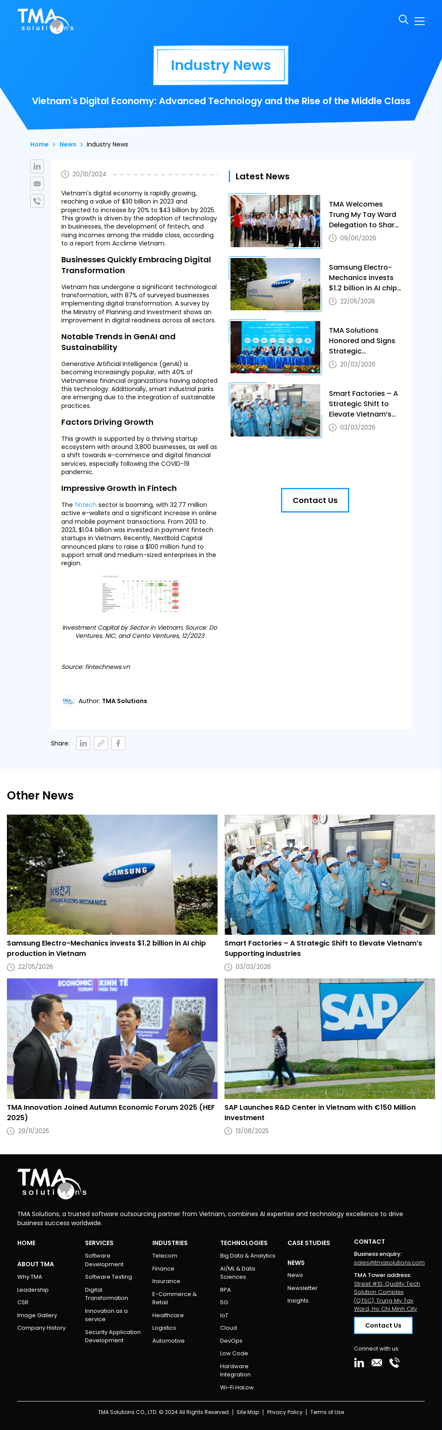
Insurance (166, 1281)
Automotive (168, 1341)
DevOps (231, 1341)
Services (99, 1243)
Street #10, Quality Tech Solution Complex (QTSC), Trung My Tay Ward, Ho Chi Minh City (387, 1296)
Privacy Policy (285, 1412)
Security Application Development (113, 1336)
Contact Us (315, 500)
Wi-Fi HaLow (237, 1387)
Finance (163, 1268)
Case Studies (308, 1243)
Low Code (234, 1353)
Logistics (164, 1328)
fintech (86, 504)
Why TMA (29, 1277)
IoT (224, 1315)
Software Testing (108, 1277)
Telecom (164, 1256)
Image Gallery (37, 1315)
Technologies (244, 1243)
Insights (298, 1300)
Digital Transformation (106, 1294)
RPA (225, 1290)
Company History (41, 1328)
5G (224, 1302)
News (68, 144)
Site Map (248, 1412)
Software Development (104, 1260)
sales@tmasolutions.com (389, 1262)
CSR (22, 1302)
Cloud (228, 1328)
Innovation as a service (106, 1315)
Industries (170, 1243)
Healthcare (168, 1315)
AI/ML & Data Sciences (237, 1272)
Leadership (33, 1290)
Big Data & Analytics (247, 1256)
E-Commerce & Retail (174, 1298)
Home (39, 144)
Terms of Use (327, 1412)
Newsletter (302, 1288)
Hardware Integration (235, 1370)
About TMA (35, 1264)
